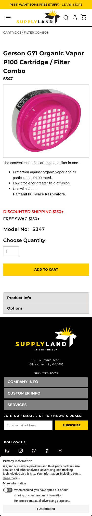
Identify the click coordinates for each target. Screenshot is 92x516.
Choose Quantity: (25, 240)
